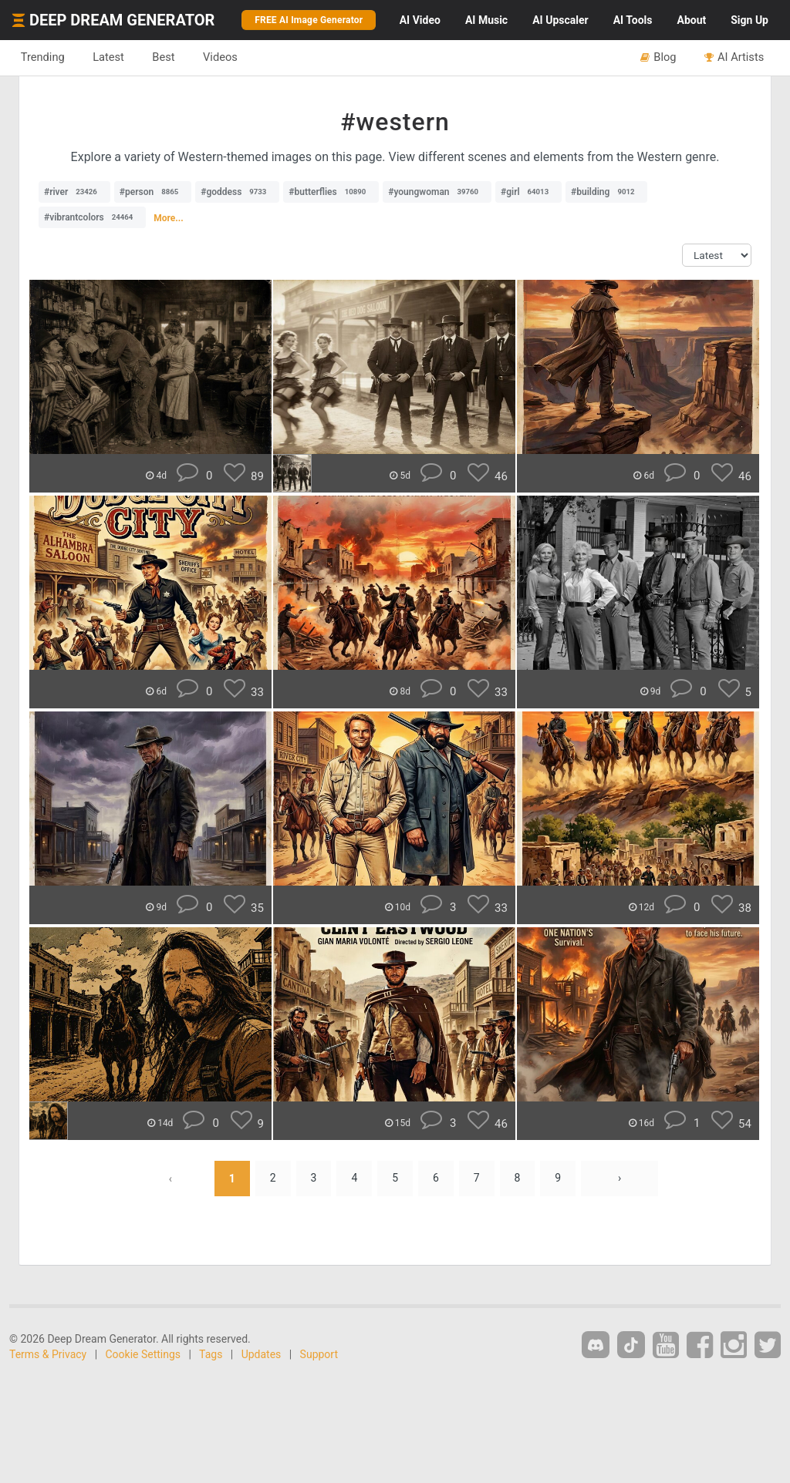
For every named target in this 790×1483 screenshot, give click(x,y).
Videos (221, 57)
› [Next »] (620, 1178)
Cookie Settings (143, 1354)
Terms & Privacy (47, 1354)
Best (165, 57)
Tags (210, 1354)
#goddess (237, 192)
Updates (261, 1354)
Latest (109, 57)
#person (153, 192)
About (691, 20)
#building (606, 192)
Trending (43, 57)
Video (420, 20)
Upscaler (560, 20)
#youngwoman (437, 192)
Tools (633, 20)
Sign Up (749, 20)
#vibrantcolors (92, 217)
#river (74, 192)
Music (486, 20)
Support (319, 1354)
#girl (528, 192)
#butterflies (331, 192)
